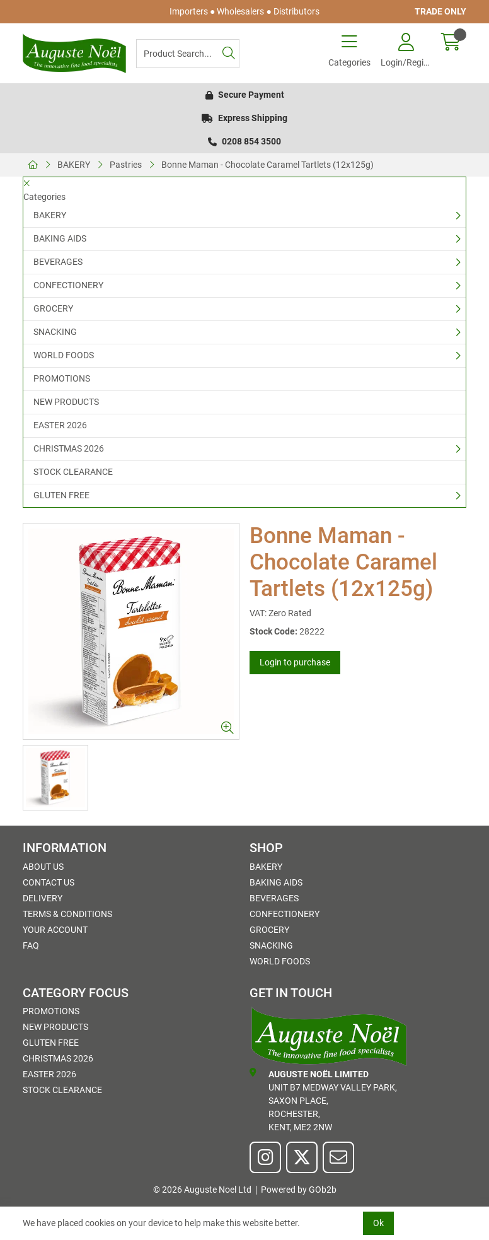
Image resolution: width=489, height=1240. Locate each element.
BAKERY (73, 165)
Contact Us (48, 882)
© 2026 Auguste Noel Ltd (202, 1189)
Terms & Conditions (67, 914)
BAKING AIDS (59, 238)
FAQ (31, 945)
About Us (43, 867)
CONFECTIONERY (68, 285)
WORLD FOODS (63, 355)
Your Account (55, 930)
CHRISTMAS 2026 (68, 448)
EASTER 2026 (60, 425)
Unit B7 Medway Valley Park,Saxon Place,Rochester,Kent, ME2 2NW (323, 1100)
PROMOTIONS (61, 378)
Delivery (42, 898)
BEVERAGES (58, 262)
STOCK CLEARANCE (73, 472)
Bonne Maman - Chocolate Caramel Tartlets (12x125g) (267, 165)
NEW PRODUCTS (66, 402)
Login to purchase (295, 662)
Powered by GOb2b (299, 1189)
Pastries (126, 165)
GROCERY (53, 308)
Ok (378, 1223)
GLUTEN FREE (61, 495)
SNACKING (55, 332)
